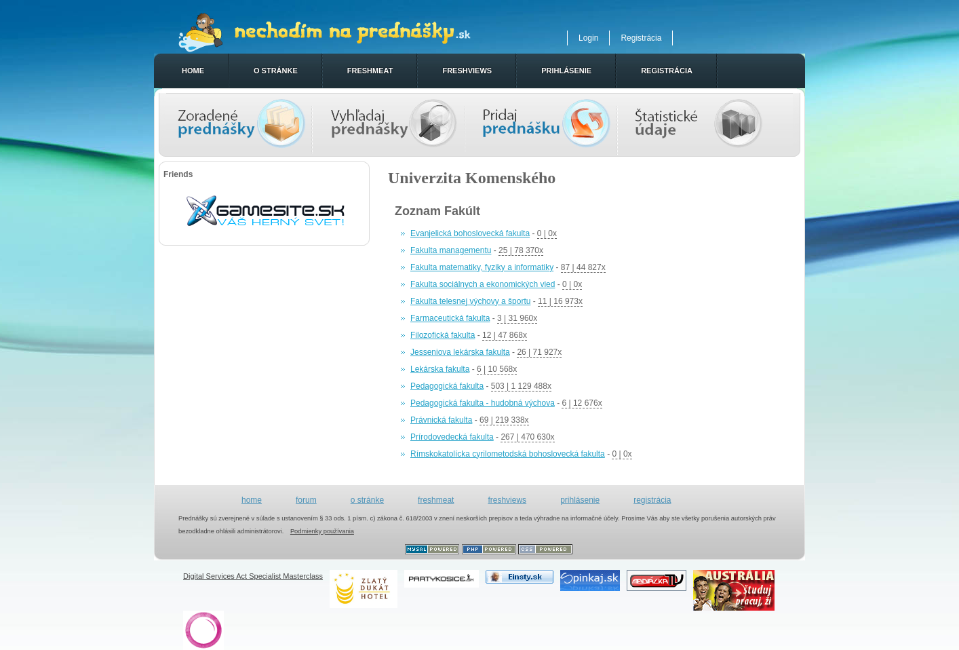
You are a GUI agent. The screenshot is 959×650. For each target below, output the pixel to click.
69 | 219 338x (504, 420)
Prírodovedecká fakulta (452, 437)
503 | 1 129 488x (521, 386)
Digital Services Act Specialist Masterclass (253, 576)
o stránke (276, 70)
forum (306, 500)
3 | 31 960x (517, 318)
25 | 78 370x (520, 250)
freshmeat (370, 70)
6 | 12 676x (582, 403)
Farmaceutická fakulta (450, 318)
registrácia (666, 70)
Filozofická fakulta (442, 335)
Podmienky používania (322, 531)
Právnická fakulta (441, 420)
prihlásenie (566, 70)
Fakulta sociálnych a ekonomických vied (482, 284)
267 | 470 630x (527, 437)
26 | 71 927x (539, 352)
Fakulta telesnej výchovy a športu (470, 301)
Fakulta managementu (450, 250)
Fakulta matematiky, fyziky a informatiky (481, 267)
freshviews (467, 70)
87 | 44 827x (583, 267)
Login (588, 38)
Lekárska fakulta (439, 369)
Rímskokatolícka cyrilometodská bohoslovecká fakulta (507, 454)
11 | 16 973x (560, 301)
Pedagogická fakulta (447, 386)
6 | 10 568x (497, 369)
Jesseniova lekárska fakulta (460, 352)
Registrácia (641, 38)
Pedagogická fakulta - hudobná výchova (482, 403)
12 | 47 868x (504, 335)
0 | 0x (547, 233)
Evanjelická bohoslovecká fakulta (470, 233)
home (193, 70)
